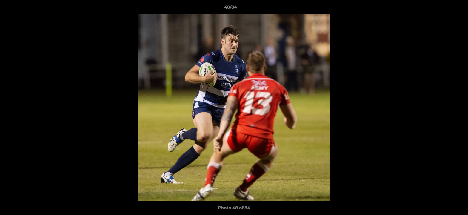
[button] (443, 8)
